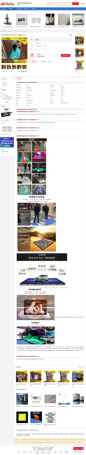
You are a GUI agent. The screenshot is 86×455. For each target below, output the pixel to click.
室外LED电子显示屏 (45, 434)
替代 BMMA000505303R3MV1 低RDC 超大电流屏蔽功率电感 (27, 26)
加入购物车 (43, 61)
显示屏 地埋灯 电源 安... (5, 120)
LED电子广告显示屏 (36, 434)
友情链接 (66, 452)
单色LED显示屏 (80, 434)
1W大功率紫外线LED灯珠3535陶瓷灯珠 (23, 424)
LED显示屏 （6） (5, 84)
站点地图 (37, 452)
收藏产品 (4, 71)
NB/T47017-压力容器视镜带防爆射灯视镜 (38, 424)
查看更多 (7, 102)
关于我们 (19, 452)
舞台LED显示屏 (27, 434)
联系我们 (25, 452)
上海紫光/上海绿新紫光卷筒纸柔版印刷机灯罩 (53, 406)
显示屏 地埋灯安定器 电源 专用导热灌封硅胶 (38, 26)
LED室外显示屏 (54, 434)
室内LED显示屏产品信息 (37, 447)
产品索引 (3, 149)
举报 (10, 71)
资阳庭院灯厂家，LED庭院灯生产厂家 (23, 406)
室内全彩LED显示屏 (63, 434)
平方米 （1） (4, 82)
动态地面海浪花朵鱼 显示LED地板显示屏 (45, 448)
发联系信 (34, 61)
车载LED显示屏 (19, 435)
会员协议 (49, 452)
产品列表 (4, 31)
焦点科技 (44, 453)
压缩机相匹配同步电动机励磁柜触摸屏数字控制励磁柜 (54, 26)
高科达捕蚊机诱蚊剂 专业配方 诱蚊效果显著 (38, 406)
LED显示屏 (9, 31)
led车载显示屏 (27, 435)
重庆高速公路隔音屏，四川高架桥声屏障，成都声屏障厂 (68, 26)
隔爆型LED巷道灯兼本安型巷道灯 (50, 424)
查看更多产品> (82, 367)
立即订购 (50, 61)
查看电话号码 (65, 55)
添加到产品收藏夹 (4, 151)
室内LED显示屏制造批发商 (49, 447)
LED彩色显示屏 (19, 434)
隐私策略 (43, 452)
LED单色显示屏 (72, 434)
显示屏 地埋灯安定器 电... (6, 134)
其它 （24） (4, 86)
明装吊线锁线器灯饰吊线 (62, 406)
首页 (1, 31)
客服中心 (31, 452)
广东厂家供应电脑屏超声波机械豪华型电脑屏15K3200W (12, 26)
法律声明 (55, 452)
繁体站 (60, 452)
